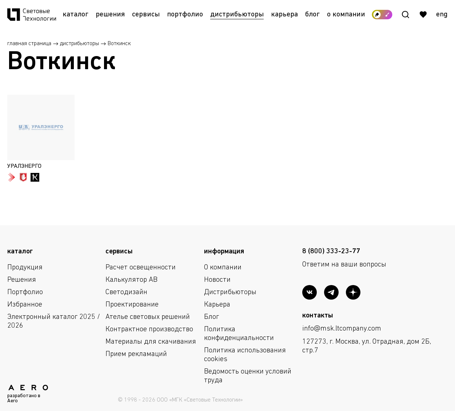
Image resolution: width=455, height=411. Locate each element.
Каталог (75, 14)
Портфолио (185, 14)
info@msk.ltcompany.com (341, 328)
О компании (346, 14)
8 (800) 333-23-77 (331, 251)
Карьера (284, 14)
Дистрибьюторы (237, 14)
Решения (110, 14)
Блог (312, 14)
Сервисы (146, 14)
